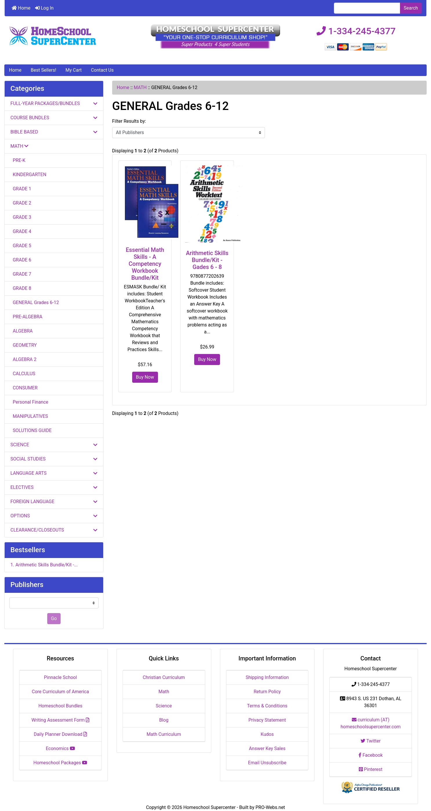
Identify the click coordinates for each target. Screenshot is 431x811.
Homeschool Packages (60, 762)
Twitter (371, 741)
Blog (163, 720)
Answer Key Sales (267, 748)
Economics (60, 748)
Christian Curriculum (164, 677)
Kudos (267, 734)
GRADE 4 (20, 231)
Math (164, 691)
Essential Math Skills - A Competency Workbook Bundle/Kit (145, 263)
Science (164, 706)
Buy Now (145, 377)
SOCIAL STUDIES (53, 459)
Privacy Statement (267, 720)
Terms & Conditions (267, 706)
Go (54, 618)
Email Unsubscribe (267, 762)
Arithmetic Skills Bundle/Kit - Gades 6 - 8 (207, 260)
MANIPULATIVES (29, 416)
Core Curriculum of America (60, 691)
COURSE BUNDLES (53, 117)
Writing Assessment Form (60, 720)
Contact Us (102, 70)
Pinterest (371, 769)
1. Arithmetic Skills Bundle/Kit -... (44, 565)
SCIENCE (53, 444)
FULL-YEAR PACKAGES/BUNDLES (53, 103)
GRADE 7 (20, 274)
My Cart (74, 70)
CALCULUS (22, 373)
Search (411, 8)
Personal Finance (29, 402)
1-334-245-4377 (356, 31)
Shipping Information (267, 677)
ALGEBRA (21, 331)
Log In (44, 8)
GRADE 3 (20, 217)
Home (21, 8)
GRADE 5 (20, 245)
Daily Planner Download (60, 734)
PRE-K (17, 160)
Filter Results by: (129, 121)
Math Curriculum (164, 734)
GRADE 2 (20, 203)
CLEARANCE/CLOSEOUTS (53, 530)
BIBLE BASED (53, 132)
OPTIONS (53, 516)
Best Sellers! (43, 70)
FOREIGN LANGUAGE (53, 501)
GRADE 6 (20, 260)
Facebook (371, 755)
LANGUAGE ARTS (53, 473)
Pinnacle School (60, 677)
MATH (140, 87)
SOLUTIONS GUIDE (31, 430)
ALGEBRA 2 (23, 359)
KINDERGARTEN (28, 174)
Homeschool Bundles (60, 706)
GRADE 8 (20, 288)
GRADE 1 (20, 189)
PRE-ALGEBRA (26, 316)
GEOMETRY (23, 345)
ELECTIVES (53, 487)
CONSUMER (24, 388)
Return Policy (267, 691)
